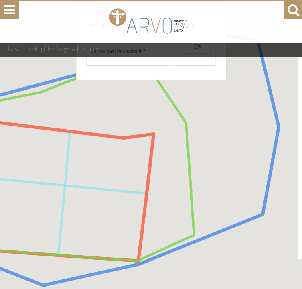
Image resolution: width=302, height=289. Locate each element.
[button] (138, 247)
